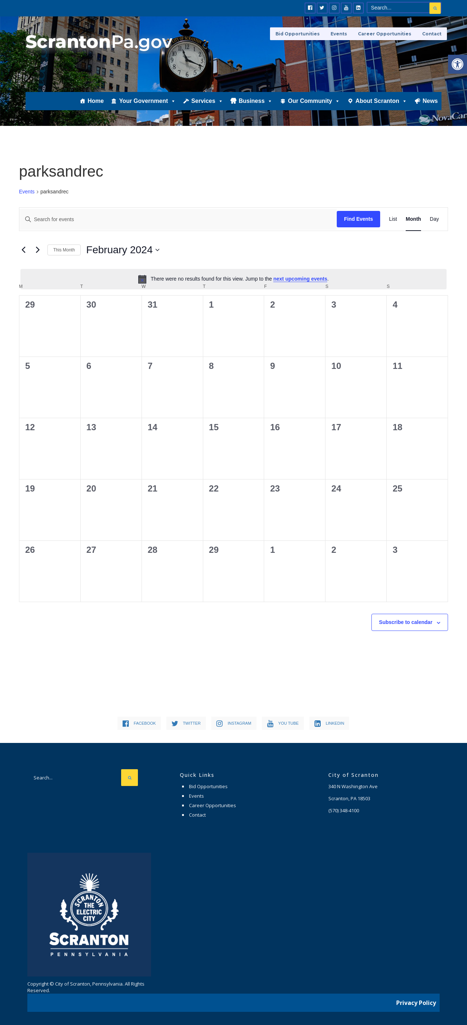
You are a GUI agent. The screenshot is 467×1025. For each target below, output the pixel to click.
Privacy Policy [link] (416, 1001)
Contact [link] (431, 33)
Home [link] (96, 101)
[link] (457, 64)
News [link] (430, 101)
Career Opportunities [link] (384, 33)
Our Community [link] (314, 101)
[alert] (233, 279)
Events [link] (339, 33)
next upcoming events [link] (300, 279)
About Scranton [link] (381, 101)
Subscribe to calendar (405, 622)
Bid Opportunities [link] (297, 33)
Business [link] (256, 101)
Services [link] (207, 101)
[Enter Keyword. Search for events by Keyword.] (178, 219)
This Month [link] (64, 250)
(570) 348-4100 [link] (343, 810)
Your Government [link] (147, 101)
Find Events (358, 219)
